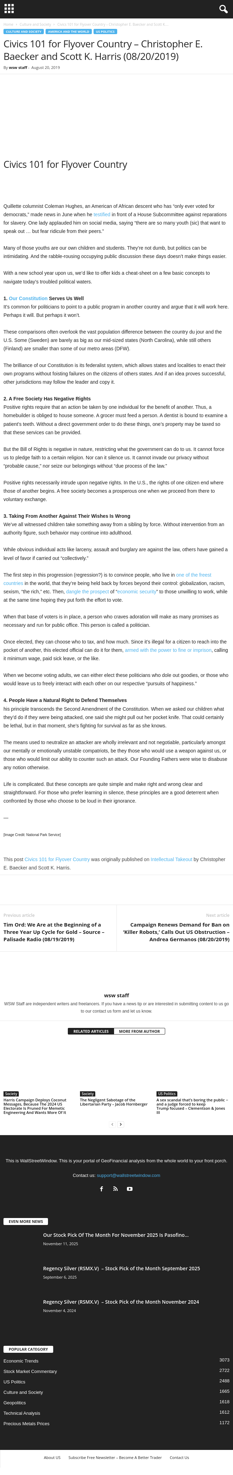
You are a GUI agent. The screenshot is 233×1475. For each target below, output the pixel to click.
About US (52, 1457)
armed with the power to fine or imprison (168, 650)
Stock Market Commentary (30, 1371)
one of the (187, 575)
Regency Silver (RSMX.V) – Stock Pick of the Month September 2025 (121, 1268)
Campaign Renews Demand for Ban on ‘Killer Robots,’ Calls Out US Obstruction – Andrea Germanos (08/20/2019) (176, 932)
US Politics (105, 31)
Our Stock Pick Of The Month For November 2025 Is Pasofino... (116, 1235)
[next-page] (120, 1124)
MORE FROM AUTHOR (139, 1031)
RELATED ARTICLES (91, 1031)
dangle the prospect (87, 591)
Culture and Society (35, 24)
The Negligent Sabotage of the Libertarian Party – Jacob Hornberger (114, 1102)
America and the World (68, 31)
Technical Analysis (21, 1413)
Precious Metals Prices (26, 1423)
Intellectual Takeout (171, 859)
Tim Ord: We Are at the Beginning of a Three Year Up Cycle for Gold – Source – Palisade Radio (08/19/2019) (53, 932)
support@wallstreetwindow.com (128, 1175)
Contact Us (179, 1457)
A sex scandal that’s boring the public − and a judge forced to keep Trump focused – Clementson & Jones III (192, 1106)
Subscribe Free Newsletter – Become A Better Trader (115, 1457)
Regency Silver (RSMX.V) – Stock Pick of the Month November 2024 (121, 1301)
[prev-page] (112, 1124)
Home (8, 24)
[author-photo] (116, 972)
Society (11, 1093)
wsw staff (18, 67)
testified (102, 214)
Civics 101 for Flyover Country (57, 859)
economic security (136, 591)
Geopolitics (14, 1402)
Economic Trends (20, 1361)
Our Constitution (28, 298)
